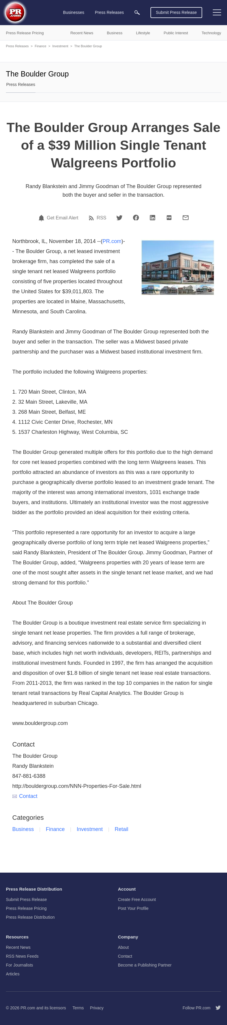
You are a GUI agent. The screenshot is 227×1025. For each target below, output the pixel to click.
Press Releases (17, 46)
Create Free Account (137, 899)
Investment (60, 46)
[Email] (185, 217)
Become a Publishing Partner (144, 965)
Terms (78, 1008)
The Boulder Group (88, 46)
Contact (25, 796)
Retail (121, 829)
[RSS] (92, 217)
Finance (40, 46)
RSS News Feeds (22, 956)
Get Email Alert (62, 218)
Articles (13, 974)
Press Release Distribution (30, 917)
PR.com (112, 241)
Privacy (96, 1008)
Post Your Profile (133, 908)
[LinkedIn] (152, 217)
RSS (101, 218)
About (123, 947)
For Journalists (19, 965)
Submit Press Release (176, 12)
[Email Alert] (42, 217)
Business (23, 829)
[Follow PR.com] (215, 1008)
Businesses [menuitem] (73, 12)
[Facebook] (136, 217)
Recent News (18, 947)
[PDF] (169, 217)
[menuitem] (137, 12)
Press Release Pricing (26, 908)
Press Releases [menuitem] (109, 12)
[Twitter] (119, 217)
